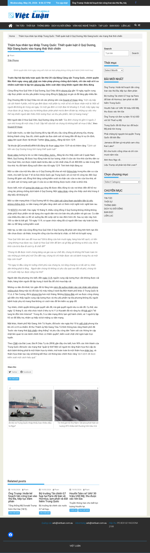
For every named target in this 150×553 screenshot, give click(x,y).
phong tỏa (39, 85)
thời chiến (32, 330)
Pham (12, 56)
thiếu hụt (63, 94)
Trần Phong (13, 60)
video (10, 140)
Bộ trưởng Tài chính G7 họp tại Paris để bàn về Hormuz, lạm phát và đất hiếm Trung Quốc (121, 99)
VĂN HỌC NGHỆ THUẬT (84, 25)
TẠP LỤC (102, 25)
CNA (15, 343)
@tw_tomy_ (51, 140)
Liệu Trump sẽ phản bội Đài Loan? (120, 165)
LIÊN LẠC (126, 25)
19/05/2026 (15, 490)
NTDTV (14, 210)
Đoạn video (13, 155)
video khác (63, 191)
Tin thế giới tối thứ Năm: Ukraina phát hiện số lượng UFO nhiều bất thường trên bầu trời (76, 408)
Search (108, 48)
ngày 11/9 (47, 278)
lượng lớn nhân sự (35, 187)
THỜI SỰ (30, 25)
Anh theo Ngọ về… (113, 160)
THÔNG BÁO (43, 25)
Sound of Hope (70, 100)
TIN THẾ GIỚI (13, 379)
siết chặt (33, 81)
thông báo (72, 171)
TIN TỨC (20, 25)
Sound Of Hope (15, 127)
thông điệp (69, 294)
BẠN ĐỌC (114, 25)
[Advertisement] (53, 454)
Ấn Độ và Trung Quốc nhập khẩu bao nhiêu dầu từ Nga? (30, 408)
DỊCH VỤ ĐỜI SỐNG (61, 25)
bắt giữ (87, 310)
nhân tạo (89, 350)
